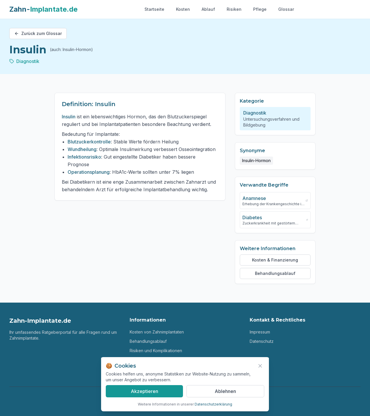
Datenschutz (262, 341)
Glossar (286, 9)
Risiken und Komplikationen (156, 350)
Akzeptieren (144, 391)
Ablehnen (225, 391)
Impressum (260, 331)
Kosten (183, 9)
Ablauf (208, 9)
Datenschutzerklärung (213, 404)
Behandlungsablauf (275, 273)
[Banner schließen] (260, 366)
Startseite (154, 9)
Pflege (260, 9)
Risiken (234, 9)
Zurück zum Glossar (38, 33)
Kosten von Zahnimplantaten (157, 331)
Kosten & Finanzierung (275, 259)
